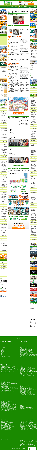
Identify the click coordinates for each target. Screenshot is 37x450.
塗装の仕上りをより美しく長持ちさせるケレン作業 (4, 161)
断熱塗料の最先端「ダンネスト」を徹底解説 (33, 200)
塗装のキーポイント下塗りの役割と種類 (33, 140)
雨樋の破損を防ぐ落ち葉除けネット (3, 188)
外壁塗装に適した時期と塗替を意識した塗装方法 (4, 137)
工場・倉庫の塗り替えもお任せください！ (33, 87)
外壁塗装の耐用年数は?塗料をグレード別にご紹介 (4, 135)
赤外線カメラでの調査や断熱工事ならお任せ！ (4, 122)
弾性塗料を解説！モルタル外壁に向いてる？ (33, 230)
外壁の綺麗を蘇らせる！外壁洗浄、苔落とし (33, 187)
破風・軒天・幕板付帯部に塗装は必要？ (3, 171)
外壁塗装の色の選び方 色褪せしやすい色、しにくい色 (7, 367)
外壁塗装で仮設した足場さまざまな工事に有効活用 (33, 153)
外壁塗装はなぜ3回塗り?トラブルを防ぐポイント (4, 169)
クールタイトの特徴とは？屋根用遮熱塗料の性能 (33, 236)
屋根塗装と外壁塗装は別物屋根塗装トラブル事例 (4, 165)
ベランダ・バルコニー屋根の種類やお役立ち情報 (4, 227)
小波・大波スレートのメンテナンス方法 (3, 252)
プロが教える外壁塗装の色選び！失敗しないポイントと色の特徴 (8, 366)
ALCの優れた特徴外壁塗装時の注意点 (3, 243)
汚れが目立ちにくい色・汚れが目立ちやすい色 (34, 54)
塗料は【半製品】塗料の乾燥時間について (4, 239)
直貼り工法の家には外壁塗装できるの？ (33, 168)
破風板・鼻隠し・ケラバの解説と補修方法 (4, 173)
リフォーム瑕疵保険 (3, 347)
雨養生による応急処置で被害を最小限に (33, 204)
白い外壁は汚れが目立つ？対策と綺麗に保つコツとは (33, 221)
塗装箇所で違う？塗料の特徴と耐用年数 (33, 138)
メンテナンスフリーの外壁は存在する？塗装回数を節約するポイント (8, 387)
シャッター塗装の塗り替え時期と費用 (3, 220)
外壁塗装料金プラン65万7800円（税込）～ (24, 347)
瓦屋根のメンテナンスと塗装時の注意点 (4, 205)
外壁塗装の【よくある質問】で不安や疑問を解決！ (6, 365)
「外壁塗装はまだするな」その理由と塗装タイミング (4, 120)
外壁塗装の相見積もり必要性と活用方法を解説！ (33, 106)
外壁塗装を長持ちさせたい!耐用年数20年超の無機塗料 (33, 147)
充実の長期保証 (2, 350)
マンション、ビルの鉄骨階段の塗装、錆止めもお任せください (26, 393)
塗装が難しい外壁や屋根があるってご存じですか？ (33, 164)
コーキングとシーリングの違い (4, 242)
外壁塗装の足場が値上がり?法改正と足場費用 (33, 155)
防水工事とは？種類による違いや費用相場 (4, 229)
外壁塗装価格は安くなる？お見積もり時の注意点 (3, 124)
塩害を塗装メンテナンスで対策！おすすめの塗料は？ (6, 421)
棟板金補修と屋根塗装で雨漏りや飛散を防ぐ (4, 224)
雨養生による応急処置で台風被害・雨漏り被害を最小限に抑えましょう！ (9, 426)
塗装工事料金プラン (25, 6)
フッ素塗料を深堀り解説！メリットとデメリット (33, 228)
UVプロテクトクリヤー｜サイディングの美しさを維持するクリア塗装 (27, 421)
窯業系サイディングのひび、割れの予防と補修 (33, 166)
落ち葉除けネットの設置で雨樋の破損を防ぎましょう (25, 390)
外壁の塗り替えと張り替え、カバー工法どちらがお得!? (7, 384)
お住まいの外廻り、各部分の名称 (4, 385)
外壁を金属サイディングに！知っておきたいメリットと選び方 (26, 373)
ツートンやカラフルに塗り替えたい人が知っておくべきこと (34, 59)
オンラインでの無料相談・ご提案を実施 (33, 97)
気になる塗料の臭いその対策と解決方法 (33, 121)
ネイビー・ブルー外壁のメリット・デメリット (33, 215)
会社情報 (2, 352)
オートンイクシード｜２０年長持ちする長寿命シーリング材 (26, 425)
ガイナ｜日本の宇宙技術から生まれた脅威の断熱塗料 (25, 423)
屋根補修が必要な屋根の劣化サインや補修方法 (4, 190)
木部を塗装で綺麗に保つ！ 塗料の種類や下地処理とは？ (7, 422)
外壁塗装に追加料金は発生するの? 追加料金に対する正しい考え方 (27, 370)
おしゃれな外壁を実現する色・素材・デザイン (33, 213)
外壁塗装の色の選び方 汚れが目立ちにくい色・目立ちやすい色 (8, 368)
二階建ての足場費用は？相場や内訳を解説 (33, 157)
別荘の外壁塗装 (21, 405)
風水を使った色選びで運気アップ (34, 51)
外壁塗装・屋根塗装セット (3, 42)
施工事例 (7, 6)
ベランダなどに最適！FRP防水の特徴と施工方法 (4, 231)
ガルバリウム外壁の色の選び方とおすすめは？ (6, 390)
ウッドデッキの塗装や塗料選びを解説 (3, 216)
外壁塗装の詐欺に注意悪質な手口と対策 (33, 114)
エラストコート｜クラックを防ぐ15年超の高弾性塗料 (25, 420)
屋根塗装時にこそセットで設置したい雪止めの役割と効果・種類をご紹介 (28, 389)
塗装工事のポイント (3, 111)
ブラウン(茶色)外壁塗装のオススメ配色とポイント (33, 226)
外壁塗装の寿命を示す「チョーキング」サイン (4, 152)
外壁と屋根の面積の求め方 (4, 246)
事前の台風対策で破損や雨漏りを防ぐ (33, 202)
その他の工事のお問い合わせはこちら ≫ (18, 112)
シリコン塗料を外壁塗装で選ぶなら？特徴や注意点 (4, 146)
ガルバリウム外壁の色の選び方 (33, 134)
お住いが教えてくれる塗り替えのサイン (3, 113)
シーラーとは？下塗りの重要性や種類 (33, 144)
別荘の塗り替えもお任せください (33, 91)
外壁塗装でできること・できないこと (4, 162)
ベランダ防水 (3, 44)
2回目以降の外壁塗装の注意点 (33, 136)
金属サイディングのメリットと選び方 (3, 199)
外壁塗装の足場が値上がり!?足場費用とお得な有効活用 (26, 407)
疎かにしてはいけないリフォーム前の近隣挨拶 (33, 119)
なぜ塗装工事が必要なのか (4, 109)
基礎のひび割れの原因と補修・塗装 (33, 206)
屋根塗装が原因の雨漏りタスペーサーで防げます (4, 194)
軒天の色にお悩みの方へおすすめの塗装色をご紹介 (4, 178)
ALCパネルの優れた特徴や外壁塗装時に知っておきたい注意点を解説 (8, 409)
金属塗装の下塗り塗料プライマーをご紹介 (33, 142)
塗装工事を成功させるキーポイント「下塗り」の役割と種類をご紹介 (27, 440)
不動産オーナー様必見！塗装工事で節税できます (33, 151)
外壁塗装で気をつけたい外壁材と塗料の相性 (4, 250)
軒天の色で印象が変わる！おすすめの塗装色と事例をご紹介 (26, 385)
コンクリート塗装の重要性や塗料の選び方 (3, 222)
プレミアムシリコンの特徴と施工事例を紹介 (33, 234)
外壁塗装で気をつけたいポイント (4, 167)
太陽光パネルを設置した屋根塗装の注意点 (33, 191)
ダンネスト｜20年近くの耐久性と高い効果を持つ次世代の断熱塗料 (27, 422)
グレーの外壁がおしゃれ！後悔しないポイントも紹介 (33, 217)
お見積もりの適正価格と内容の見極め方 (33, 112)
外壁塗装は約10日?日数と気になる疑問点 (33, 117)
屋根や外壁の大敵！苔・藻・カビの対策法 (33, 189)
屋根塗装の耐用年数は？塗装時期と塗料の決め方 (33, 210)
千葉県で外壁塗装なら (3, 266)
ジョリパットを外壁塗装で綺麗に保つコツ (33, 181)
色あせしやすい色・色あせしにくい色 (33, 56)
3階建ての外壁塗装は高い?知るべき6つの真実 (33, 123)
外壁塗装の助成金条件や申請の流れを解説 (33, 102)
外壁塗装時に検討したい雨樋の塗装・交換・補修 (4, 184)
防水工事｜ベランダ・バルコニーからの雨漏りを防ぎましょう (26, 367)
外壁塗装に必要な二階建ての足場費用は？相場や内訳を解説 (26, 408)
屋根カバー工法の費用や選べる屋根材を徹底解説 (4, 130)
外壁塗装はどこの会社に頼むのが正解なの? (5, 405)
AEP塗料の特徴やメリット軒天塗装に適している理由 (33, 241)
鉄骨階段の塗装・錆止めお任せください (4, 211)
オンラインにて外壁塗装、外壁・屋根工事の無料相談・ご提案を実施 (27, 368)
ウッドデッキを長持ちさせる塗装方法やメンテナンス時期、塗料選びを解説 (28, 395)
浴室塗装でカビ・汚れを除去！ (3, 218)
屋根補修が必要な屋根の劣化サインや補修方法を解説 (25, 391)
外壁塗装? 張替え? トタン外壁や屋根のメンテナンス (25, 374)
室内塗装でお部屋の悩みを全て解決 (23, 366)
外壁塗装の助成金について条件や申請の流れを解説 (25, 369)
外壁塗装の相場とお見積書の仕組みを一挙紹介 (25, 351)
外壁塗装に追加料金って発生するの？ (33, 104)
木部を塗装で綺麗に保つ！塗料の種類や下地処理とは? (33, 194)
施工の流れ (20, 6)
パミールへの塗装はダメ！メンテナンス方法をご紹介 (33, 196)
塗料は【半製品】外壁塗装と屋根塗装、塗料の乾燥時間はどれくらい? (8, 406)
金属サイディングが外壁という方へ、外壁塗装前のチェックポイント (27, 445)
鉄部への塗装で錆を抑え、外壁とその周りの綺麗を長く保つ (26, 392)
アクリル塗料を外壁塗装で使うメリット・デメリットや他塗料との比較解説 (28, 427)
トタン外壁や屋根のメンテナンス (3, 201)
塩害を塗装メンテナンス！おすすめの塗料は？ (3, 237)
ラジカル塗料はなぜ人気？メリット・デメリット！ (33, 238)
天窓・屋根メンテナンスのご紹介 (3, 179)
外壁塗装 (3, 37)
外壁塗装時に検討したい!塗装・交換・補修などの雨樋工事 (26, 388)
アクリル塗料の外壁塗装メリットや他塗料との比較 (4, 141)
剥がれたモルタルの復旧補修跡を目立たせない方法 (4, 156)
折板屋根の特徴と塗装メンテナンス (3, 203)
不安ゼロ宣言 (2, 351)
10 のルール (2, 348)
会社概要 (35, 6)
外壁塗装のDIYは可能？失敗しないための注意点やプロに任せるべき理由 (9, 383)
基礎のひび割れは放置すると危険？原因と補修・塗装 (6, 427)
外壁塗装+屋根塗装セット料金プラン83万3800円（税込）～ (26, 349)
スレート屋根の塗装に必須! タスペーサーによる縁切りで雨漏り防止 (8, 404)
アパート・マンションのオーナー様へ (33, 89)
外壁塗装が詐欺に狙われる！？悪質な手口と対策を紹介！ (7, 401)
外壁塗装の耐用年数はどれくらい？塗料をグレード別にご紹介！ (8, 391)
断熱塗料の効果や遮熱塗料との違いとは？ (33, 198)
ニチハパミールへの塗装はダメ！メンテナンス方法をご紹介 (7, 423)
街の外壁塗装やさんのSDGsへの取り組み (5, 356)
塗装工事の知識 (3, 107)
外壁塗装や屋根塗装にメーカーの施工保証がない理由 (33, 149)
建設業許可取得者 (3, 268)
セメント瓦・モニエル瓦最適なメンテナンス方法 (4, 207)
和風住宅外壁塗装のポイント (33, 176)
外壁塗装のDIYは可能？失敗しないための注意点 (33, 161)
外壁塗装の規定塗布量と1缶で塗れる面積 (33, 185)
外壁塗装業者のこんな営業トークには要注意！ (33, 159)
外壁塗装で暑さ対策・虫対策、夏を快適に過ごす (25, 406)
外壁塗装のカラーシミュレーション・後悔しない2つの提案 (7, 371)
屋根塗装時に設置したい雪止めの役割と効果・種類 (4, 186)
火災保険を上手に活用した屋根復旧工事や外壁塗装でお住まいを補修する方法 (28, 354)
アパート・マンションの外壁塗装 (23, 404)
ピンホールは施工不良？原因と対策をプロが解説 (4, 158)
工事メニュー (16, 6)
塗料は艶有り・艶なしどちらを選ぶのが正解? (33, 170)
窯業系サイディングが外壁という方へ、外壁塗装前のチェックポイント (27, 444)
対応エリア (2, 354)
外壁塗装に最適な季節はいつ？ (4, 139)
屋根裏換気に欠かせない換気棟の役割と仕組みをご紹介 (7, 420)
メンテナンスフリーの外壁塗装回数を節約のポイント (33, 130)
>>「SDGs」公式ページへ (3, 296)
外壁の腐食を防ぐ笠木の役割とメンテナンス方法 (4, 182)
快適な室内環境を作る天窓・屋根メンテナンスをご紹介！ (26, 386)
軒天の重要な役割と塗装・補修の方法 (3, 175)
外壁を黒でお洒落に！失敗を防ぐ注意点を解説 (33, 219)
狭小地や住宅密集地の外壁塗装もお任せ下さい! (4, 197)
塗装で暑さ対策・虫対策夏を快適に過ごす (4, 150)
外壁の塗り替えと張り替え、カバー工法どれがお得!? (33, 125)
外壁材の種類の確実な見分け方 (32, 127)
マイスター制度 (2, 349)
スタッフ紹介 (2, 264)
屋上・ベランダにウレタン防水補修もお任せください (4, 233)
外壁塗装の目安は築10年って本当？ (3, 115)
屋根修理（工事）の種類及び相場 (3, 126)
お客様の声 (11, 6)
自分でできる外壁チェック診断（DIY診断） (5, 382)
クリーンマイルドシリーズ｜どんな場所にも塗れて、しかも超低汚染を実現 (28, 424)
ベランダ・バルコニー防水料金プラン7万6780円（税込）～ (26, 350)
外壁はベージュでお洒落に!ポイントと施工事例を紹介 (33, 223)
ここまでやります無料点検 (30, 7)
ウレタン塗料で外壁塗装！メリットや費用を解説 (3, 144)
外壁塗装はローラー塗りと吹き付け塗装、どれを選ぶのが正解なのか (8, 407)
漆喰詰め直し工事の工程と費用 (33, 178)
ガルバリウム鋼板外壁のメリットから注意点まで (33, 131)
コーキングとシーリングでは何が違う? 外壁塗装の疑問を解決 (7, 408)
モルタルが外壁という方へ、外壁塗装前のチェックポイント (26, 443)
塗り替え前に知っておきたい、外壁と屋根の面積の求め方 (7, 410)
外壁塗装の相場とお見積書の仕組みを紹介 (33, 108)
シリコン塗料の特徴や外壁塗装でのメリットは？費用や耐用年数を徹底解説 (28, 426)
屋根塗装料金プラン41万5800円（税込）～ (24, 348)
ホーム (2, 6)
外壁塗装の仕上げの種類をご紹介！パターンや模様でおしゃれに (8, 439)
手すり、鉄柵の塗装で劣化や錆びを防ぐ (3, 214)
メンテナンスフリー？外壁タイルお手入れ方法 (33, 174)
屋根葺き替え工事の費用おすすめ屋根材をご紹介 (4, 128)
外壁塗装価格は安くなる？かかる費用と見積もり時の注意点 (26, 352)
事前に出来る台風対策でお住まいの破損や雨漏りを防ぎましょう (8, 425)
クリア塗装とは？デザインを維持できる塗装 (4, 148)
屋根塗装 (3, 39)
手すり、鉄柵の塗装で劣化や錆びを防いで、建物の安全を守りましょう (27, 394)
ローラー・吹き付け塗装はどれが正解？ (33, 183)
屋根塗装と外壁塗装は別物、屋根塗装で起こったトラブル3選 (7, 403)
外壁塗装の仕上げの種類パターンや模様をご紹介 (33, 232)
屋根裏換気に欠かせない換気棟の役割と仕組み (4, 235)
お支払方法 (2, 353)
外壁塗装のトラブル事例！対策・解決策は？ (33, 209)
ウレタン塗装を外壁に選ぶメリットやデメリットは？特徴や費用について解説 (28, 428)
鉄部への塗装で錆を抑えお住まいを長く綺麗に (4, 209)
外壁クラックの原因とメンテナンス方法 (3, 154)
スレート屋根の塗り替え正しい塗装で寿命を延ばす (4, 193)
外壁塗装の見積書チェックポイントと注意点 (33, 110)
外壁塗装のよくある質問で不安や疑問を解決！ (33, 100)
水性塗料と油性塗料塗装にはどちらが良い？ (33, 172)
